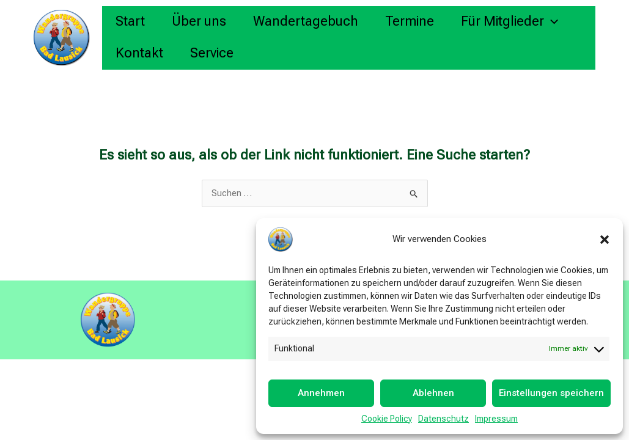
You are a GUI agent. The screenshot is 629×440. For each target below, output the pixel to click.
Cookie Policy (386, 419)
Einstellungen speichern (551, 392)
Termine (409, 21)
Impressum (496, 419)
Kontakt (139, 53)
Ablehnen (433, 392)
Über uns (199, 21)
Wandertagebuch (305, 21)
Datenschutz (443, 419)
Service (212, 53)
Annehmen (321, 392)
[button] (604, 239)
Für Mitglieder (509, 21)
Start (130, 21)
